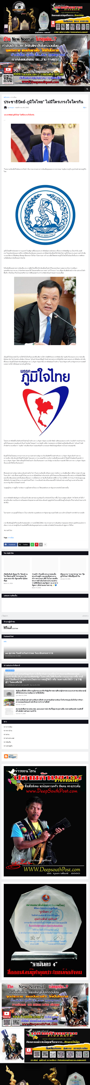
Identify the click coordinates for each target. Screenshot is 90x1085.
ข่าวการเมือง (8, 727)
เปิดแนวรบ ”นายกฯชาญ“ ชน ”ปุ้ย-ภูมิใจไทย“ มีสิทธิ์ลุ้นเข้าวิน (72, 575)
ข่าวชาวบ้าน (8, 730)
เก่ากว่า (85, 616)
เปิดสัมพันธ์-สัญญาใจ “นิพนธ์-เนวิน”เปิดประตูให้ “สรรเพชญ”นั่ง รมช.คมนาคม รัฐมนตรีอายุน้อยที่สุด (16, 577)
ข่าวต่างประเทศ (9, 738)
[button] (87, 89)
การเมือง (13, 97)
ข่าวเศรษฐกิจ (8, 746)
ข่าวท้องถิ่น (7, 742)
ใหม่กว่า (5, 616)
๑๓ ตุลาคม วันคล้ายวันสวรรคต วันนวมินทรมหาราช (29, 653)
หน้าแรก (6, 97)
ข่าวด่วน (6, 734)
